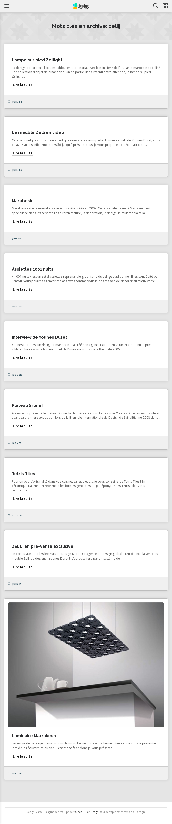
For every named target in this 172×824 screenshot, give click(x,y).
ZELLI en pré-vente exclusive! (43, 546)
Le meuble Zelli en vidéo (38, 132)
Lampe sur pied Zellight (37, 60)
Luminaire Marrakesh (34, 735)
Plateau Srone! (27, 405)
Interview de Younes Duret (39, 337)
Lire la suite (22, 85)
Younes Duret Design (86, 812)
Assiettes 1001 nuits (32, 269)
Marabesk (22, 200)
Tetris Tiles (23, 473)
